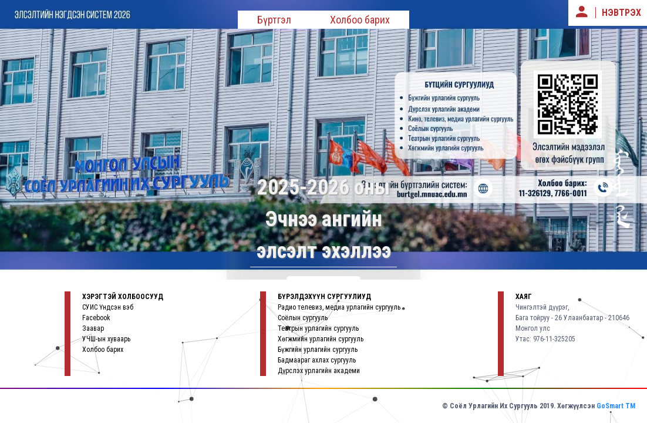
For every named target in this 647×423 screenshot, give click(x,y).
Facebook (96, 318)
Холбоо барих (360, 20)
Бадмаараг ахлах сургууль (317, 360)
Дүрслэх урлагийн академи (319, 371)
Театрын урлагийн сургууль (318, 328)
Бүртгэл (274, 20)
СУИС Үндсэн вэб (107, 307)
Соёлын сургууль (303, 318)
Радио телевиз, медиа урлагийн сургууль (339, 307)
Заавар (93, 328)
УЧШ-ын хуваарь (106, 339)
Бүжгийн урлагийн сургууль (318, 349)
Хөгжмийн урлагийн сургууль (320, 339)
